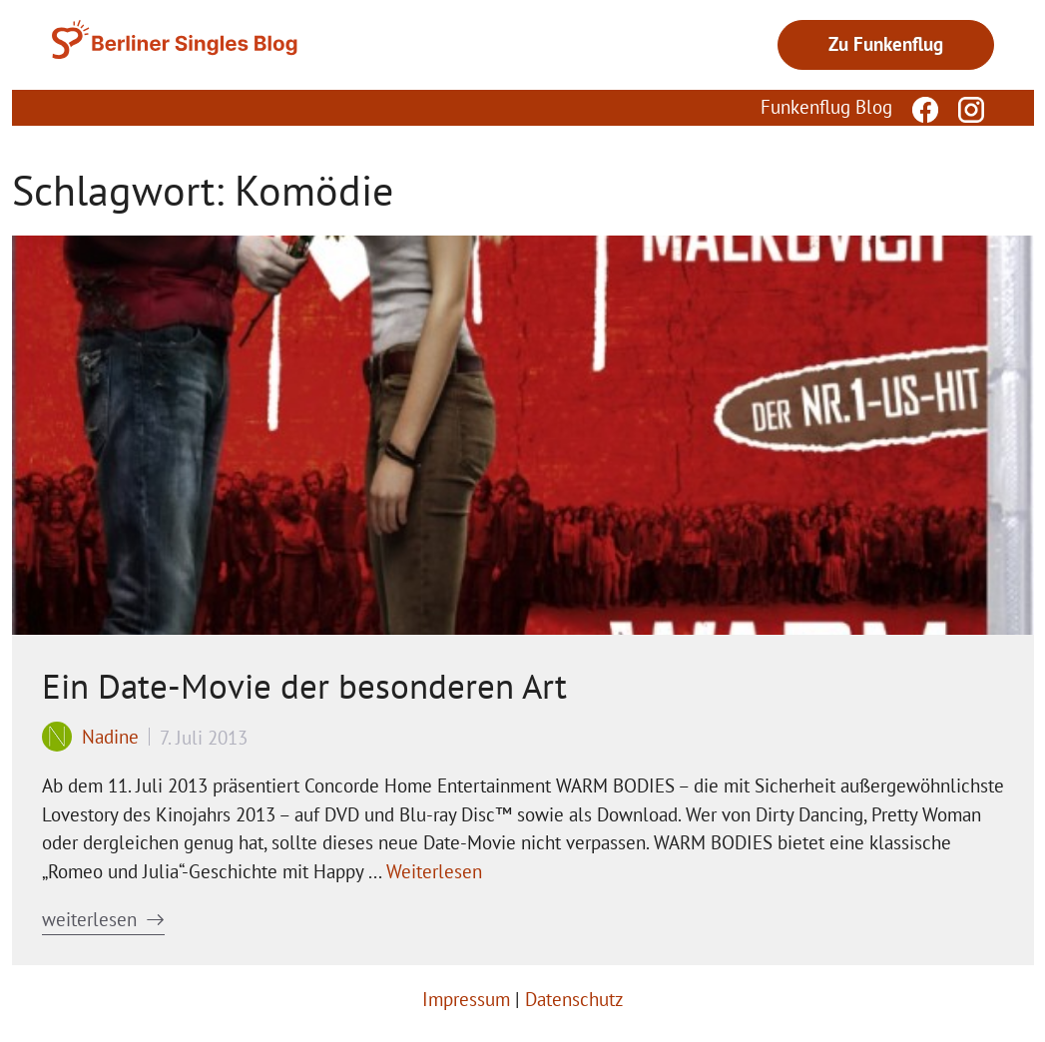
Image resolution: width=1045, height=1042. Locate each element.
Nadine (110, 737)
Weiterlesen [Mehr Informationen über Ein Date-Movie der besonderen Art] (434, 871)
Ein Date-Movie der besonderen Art (304, 686)
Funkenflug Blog (826, 107)
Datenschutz (574, 999)
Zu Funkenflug (885, 44)
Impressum (466, 999)
